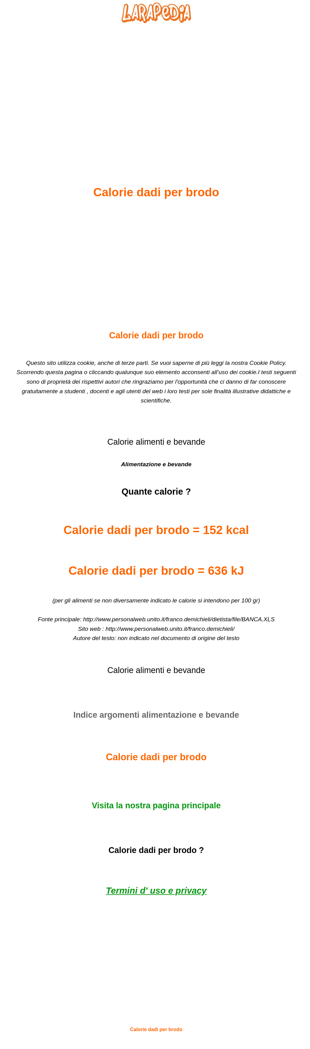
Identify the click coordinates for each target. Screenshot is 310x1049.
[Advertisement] (156, 90)
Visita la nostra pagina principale (156, 805)
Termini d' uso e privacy (156, 891)
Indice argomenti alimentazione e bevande (156, 715)
